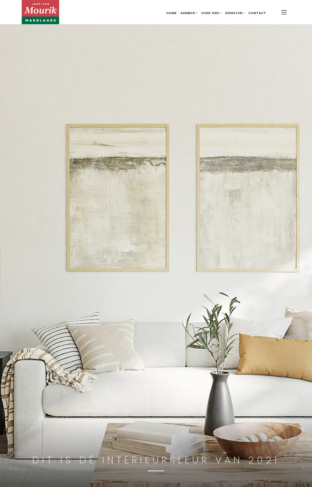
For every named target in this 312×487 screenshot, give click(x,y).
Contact (257, 13)
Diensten (233, 13)
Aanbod (188, 13)
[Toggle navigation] (283, 12)
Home (171, 13)
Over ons (210, 13)
